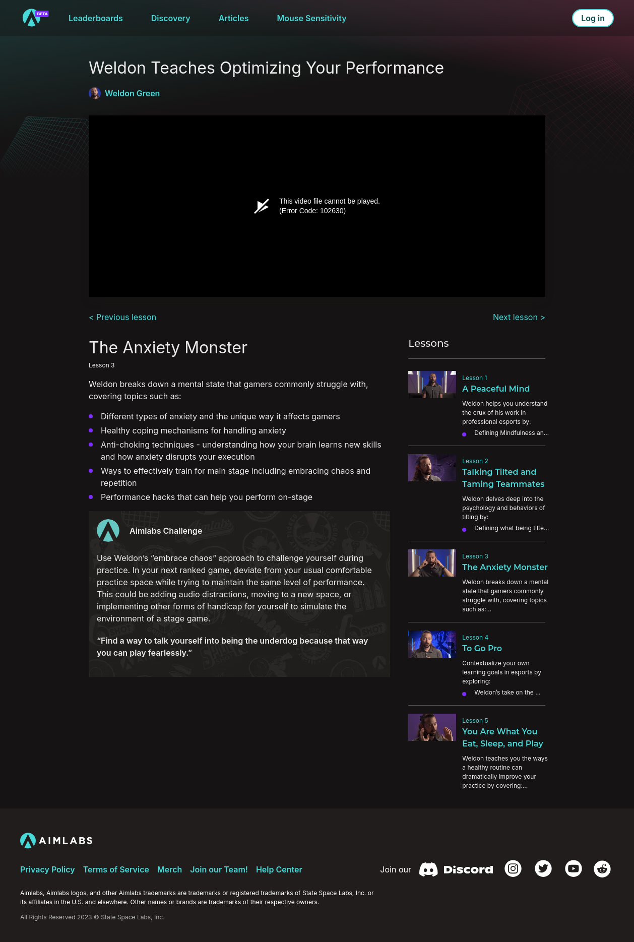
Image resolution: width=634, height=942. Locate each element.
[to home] (35, 18)
